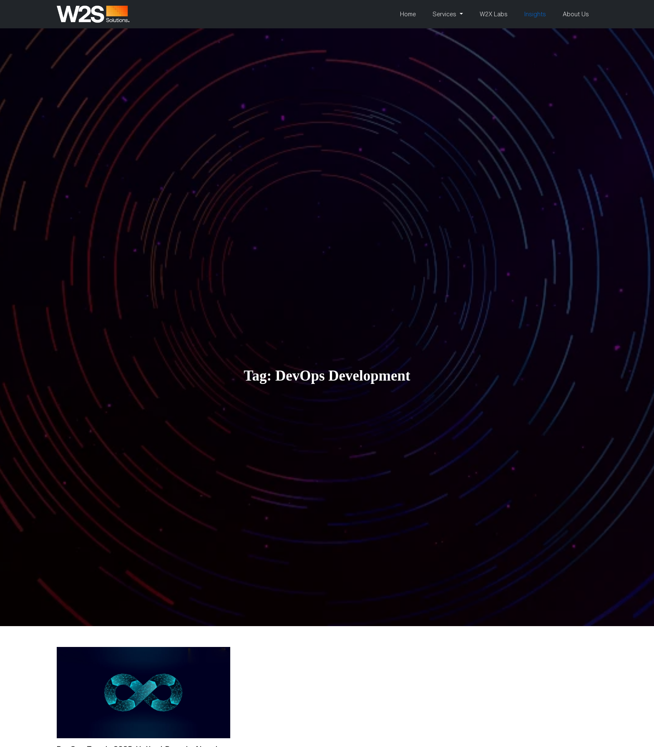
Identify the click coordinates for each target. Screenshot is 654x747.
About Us (576, 14)
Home (408, 14)
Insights (535, 14)
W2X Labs (494, 14)
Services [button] (445, 14)
